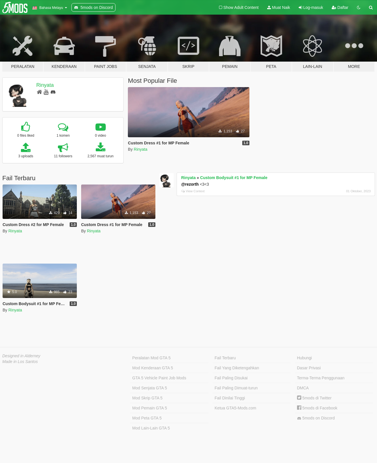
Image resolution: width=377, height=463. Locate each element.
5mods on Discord (316, 418)
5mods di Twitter (314, 398)
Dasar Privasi (309, 368)
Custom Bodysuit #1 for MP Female (233, 177)
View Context (193, 191)
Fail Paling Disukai (231, 378)
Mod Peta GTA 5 (146, 418)
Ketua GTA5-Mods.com (235, 408)
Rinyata (45, 85)
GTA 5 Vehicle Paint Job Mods (159, 378)
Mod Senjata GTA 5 (149, 388)
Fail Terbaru (225, 358)
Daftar (340, 7)
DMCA (303, 388)
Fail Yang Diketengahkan (237, 368)
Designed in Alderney (21, 356)
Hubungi (304, 358)
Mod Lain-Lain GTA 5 (151, 428)
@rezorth (190, 184)
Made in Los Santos (20, 361)
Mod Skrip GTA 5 (147, 398)
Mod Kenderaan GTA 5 (152, 368)
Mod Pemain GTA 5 (149, 408)
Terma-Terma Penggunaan (321, 378)
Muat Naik (278, 7)
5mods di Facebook (317, 408)
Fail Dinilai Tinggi (230, 398)
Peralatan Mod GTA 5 (151, 358)
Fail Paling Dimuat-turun (236, 388)
